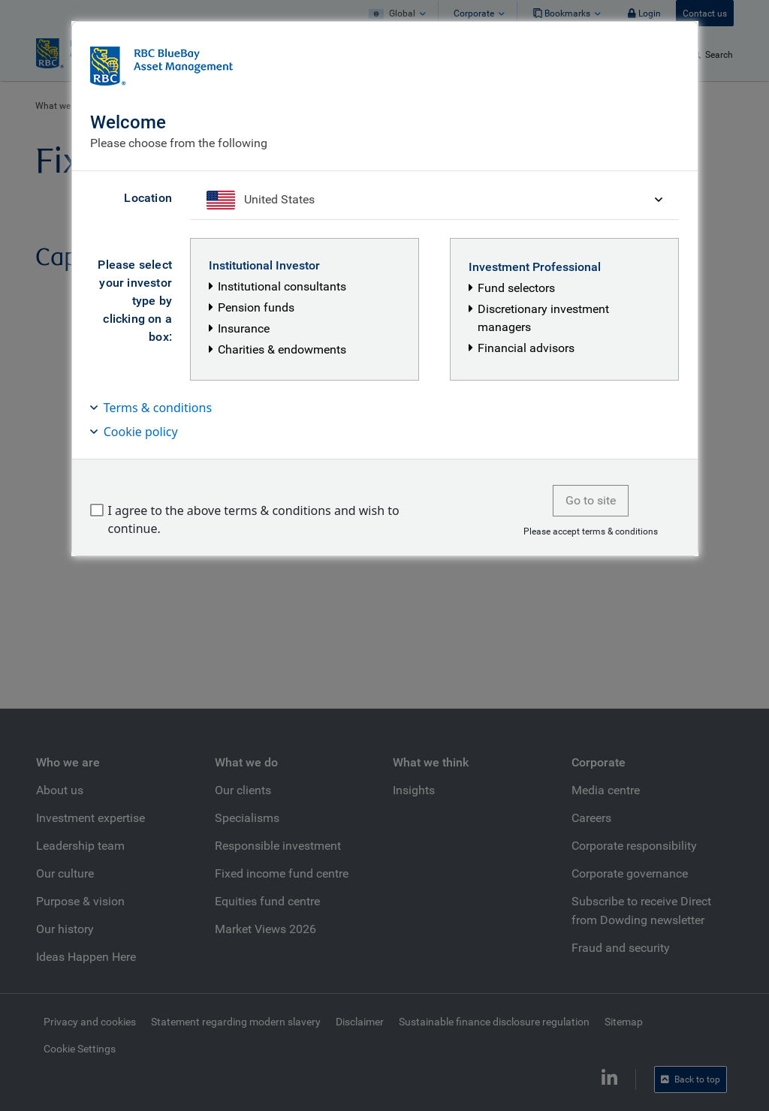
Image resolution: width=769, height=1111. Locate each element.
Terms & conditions (158, 407)
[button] (385, 408)
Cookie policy (141, 431)
